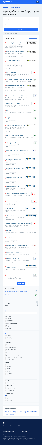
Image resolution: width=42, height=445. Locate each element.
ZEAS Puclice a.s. (8, 294)
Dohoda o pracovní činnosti (11, 323)
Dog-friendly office (9, 390)
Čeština (7, 371)
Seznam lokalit (24, 431)
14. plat (7, 382)
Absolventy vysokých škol (10, 349)
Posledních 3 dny (9, 398)
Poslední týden (8, 400)
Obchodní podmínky (7, 427)
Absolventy (8, 346)
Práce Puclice (30, 411)
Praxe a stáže (8, 328)
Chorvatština (8, 373)
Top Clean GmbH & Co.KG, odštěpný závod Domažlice (16, 291)
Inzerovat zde (32, 1)
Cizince (7, 350)
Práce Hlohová (21, 412)
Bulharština (8, 370)
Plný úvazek (8, 318)
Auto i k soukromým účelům (11, 383)
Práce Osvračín (16, 410)
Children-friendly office (10, 388)
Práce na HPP (7, 301)
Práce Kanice (14, 412)
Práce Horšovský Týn (25, 410)
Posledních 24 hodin (9, 397)
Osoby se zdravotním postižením (12, 355)
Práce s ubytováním (9, 303)
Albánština (8, 365)
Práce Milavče (8, 410)
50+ (6, 344)
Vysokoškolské (8, 338)
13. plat (7, 380)
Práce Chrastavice (14, 411)
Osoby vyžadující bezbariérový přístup (13, 357)
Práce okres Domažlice (30, 412)
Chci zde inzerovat (33, 38)
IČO (6, 325)
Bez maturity (8, 335)
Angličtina (8, 366)
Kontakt (4, 429)
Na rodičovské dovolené (10, 354)
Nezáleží (7, 334)
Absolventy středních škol (10, 347)
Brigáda (6, 305)
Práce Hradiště (22, 411)
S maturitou (8, 337)
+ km (34, 19)
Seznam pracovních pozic (8, 431)
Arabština (7, 368)
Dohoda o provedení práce (11, 322)
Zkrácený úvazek (9, 320)
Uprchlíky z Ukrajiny (9, 359)
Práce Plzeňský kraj (9, 414)
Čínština (7, 374)
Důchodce (7, 352)
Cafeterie (8, 387)
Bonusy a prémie (9, 385)
